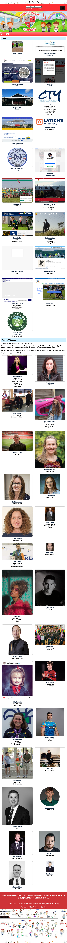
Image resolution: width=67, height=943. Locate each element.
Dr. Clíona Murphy (17, 502)
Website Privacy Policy (25, 903)
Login (44, 907)
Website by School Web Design (31, 907)
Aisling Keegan (17, 376)
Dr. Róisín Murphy (17, 538)
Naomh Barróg (17, 204)
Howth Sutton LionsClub (17, 144)
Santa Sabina (17, 238)
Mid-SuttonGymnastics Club (50, 174)
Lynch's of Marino (50, 127)
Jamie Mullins (50, 682)
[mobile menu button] (62, 8)
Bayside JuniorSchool (50, 85)
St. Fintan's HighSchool (50, 238)
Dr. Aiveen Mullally (49, 470)
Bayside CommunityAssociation (49, 54)
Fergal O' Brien (17, 656)
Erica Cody (17, 616)
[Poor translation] (6, 917)
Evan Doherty (50, 607)
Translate (37, 8)
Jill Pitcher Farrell (17, 739)
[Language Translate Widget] (34, 7)
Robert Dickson (49, 808)
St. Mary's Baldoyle (17, 271)
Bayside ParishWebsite (17, 108)
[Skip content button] (29, 2)
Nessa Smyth (17, 781)
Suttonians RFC (50, 304)
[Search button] (33, 2)
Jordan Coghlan (49, 737)
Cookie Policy (12, 903)
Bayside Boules (17, 53)
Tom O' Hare (49, 874)
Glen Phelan (49, 646)
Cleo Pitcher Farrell (49, 421)
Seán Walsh (49, 853)
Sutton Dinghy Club (49, 271)
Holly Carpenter (17, 702)
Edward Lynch (50, 522)
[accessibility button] (38, 2)
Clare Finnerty (17, 414)
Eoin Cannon (49, 552)
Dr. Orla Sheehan (50, 495)
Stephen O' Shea (17, 887)
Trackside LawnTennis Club (17, 333)
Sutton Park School (17, 304)
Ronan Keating (17, 856)
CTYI (50, 104)
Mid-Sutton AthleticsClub (17, 169)
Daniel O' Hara (17, 452)
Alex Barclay (50, 383)
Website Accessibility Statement (43, 903)
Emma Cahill (17, 561)
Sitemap (56, 903)
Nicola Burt (49, 768)
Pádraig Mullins (17, 826)
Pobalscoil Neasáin (49, 204)
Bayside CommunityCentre (17, 85)
